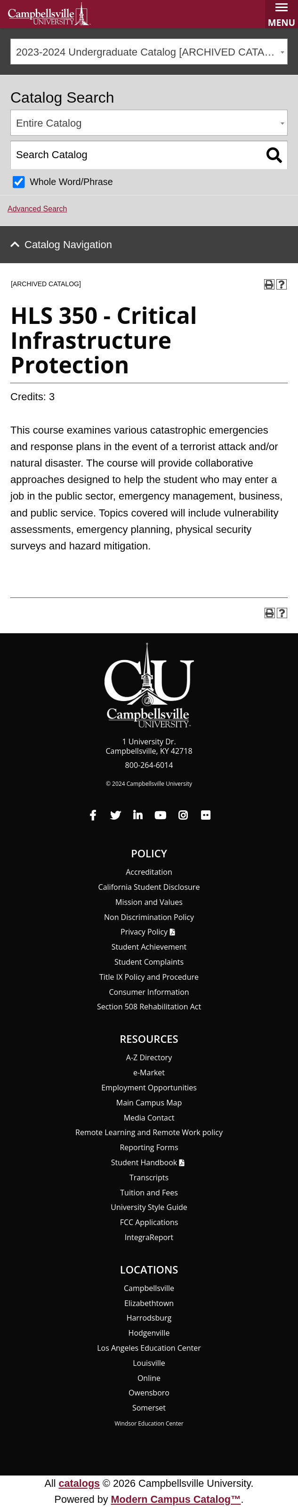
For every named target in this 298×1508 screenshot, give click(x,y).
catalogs (79, 1483)
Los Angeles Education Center (149, 1348)
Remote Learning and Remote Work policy (149, 1132)
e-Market (149, 1072)
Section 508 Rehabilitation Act (149, 1006)
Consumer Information (149, 992)
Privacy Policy (144, 932)
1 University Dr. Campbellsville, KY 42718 (148, 746)
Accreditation (149, 872)
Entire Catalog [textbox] (48, 123)
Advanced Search (37, 209)
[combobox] (149, 52)
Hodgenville (149, 1333)
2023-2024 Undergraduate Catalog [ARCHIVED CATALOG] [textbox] (151, 52)
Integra (149, 1237)
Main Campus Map (149, 1102)
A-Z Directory (149, 1057)
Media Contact (149, 1118)
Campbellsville (149, 1288)
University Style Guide (149, 1207)
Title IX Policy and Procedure (149, 977)
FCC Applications (149, 1222)
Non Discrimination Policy (149, 917)
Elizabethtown (149, 1303)
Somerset (149, 1408)
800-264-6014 (149, 765)
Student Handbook (144, 1162)
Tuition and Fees (149, 1192)
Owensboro (149, 1392)
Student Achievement (149, 947)
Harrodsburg (149, 1318)
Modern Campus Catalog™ (176, 1499)
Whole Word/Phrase (71, 182)
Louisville (149, 1363)
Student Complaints (149, 962)
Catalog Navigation (68, 244)
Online (149, 1378)
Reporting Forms (149, 1147)
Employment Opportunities (149, 1087)
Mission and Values (149, 902)
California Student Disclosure (149, 887)
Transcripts (149, 1177)
